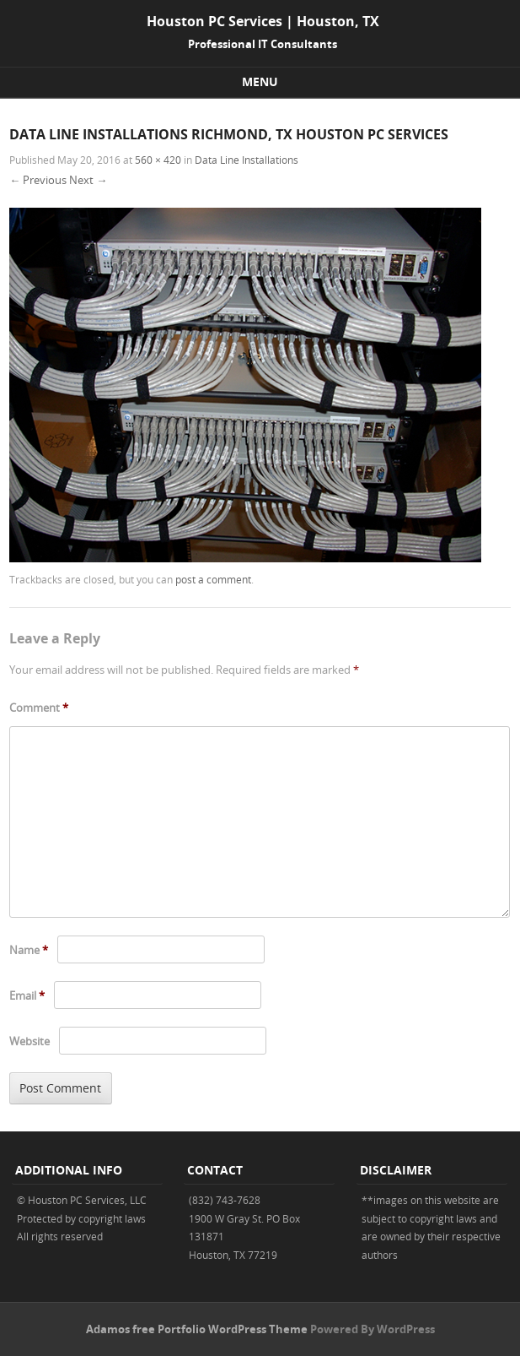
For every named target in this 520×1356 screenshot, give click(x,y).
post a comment (213, 579)
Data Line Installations (246, 159)
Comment (38, 707)
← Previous (38, 179)
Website (29, 1041)
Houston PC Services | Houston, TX (263, 21)
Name (28, 949)
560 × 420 (158, 159)
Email (27, 995)
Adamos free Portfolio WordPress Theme (197, 1329)
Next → (88, 179)
